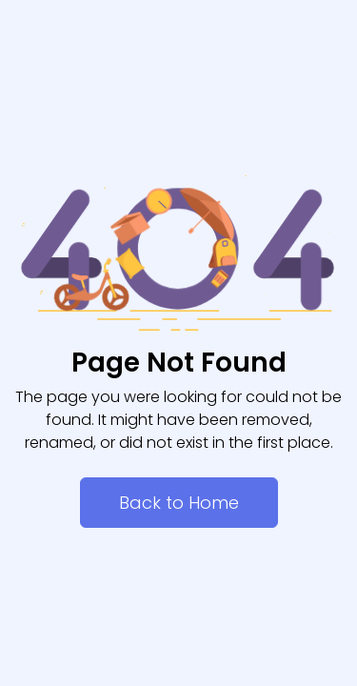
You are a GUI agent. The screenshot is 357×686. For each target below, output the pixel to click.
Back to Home (179, 502)
